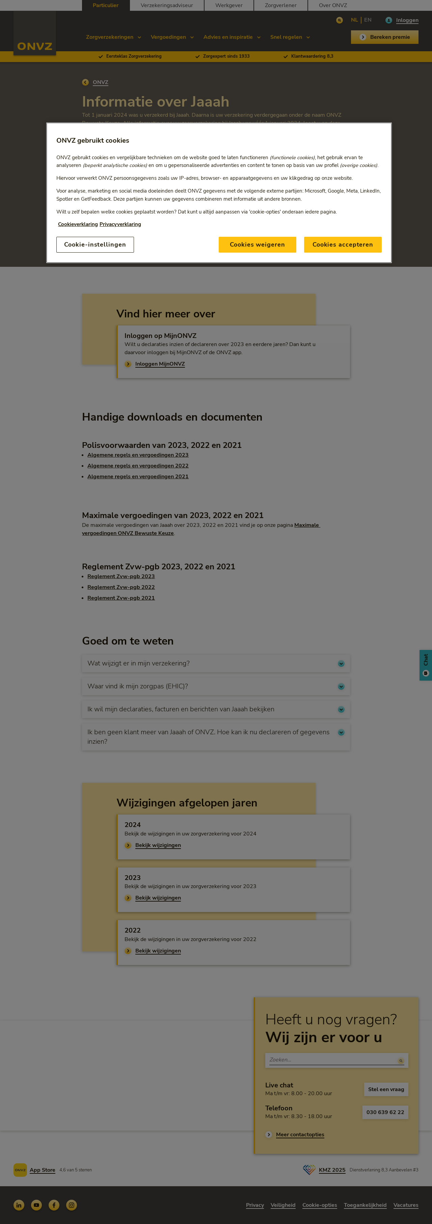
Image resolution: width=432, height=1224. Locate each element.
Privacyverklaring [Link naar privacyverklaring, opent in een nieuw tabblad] (120, 224)
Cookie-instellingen (95, 244)
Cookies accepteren (343, 244)
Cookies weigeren (257, 244)
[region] (219, 192)
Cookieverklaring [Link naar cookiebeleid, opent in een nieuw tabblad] (78, 224)
